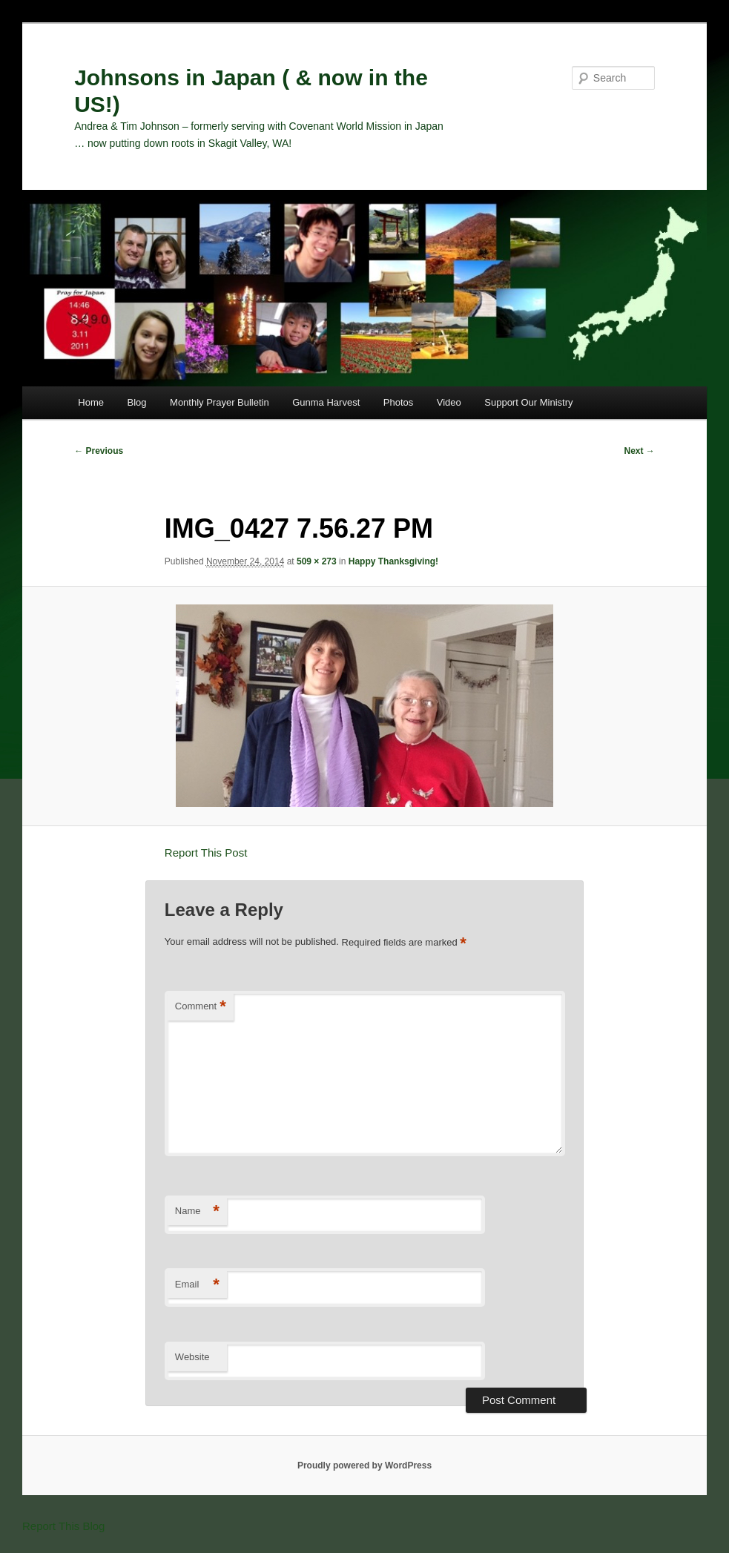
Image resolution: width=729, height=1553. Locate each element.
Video (449, 402)
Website (192, 1356)
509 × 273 (317, 561)
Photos (398, 402)
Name (197, 1211)
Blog (137, 402)
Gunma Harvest (326, 402)
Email (197, 1285)
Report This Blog (63, 1526)
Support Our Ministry (528, 402)
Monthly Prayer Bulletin (219, 402)
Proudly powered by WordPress (364, 1465)
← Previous (98, 451)
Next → (639, 451)
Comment (200, 1007)
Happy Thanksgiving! (393, 561)
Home (91, 402)
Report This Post (206, 852)
